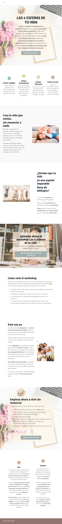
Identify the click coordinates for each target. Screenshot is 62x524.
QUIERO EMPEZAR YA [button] (31, 53)
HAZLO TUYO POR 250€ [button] (31, 438)
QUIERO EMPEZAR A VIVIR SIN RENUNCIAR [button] (31, 254)
